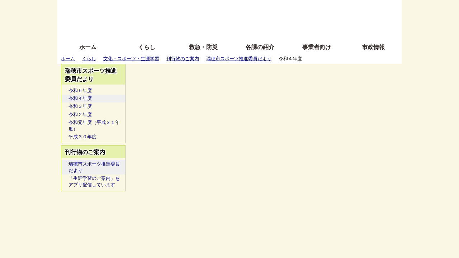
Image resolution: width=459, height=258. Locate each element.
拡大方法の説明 (177, 29)
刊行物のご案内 (182, 58)
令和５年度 (80, 90)
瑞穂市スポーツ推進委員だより (238, 58)
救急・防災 (203, 47)
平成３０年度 (82, 136)
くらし (146, 47)
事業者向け (316, 47)
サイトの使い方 (221, 29)
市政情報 (373, 47)
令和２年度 (80, 114)
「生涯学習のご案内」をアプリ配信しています (94, 181)
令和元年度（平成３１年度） (94, 126)
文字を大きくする (235, 18)
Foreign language (183, 18)
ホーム (87, 47)
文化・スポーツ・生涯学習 (131, 58)
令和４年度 (80, 98)
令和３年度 (80, 106)
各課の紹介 (260, 47)
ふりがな (172, 8)
